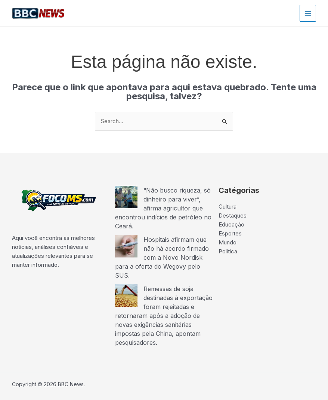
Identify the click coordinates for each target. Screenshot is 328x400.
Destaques (233, 215)
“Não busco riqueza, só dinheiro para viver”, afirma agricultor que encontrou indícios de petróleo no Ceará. (163, 208)
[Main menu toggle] (308, 13)
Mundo (227, 242)
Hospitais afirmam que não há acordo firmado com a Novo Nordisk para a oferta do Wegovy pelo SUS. (162, 257)
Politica (228, 251)
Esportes (230, 233)
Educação (231, 224)
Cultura (227, 206)
